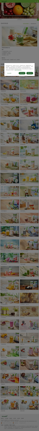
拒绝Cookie (22, 73)
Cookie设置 (9, 73)
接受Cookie (30, 73)
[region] (19, 69)
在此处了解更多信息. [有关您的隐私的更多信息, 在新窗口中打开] (18, 70)
